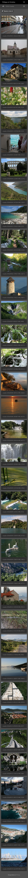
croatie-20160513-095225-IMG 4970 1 (14, 702)
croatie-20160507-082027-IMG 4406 (13, 321)
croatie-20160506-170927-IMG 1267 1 (14, 274)
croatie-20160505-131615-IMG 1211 (13, 226)
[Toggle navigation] (24, 2)
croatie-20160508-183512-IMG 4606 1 (14, 393)
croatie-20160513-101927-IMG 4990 (13, 750)
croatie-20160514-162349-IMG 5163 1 (14, 869)
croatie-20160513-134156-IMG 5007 (13, 773)
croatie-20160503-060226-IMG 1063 (13, 83)
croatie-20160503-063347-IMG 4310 (13, 107)
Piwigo (18, 875)
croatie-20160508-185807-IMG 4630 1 (14, 416)
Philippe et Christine (8, 2)
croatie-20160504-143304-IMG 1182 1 (14, 202)
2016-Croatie (10, 6)
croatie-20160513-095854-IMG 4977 (13, 726)
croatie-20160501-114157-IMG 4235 (13, 60)
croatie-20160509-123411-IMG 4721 (13, 512)
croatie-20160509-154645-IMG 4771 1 (14, 583)
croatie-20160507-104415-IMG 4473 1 (14, 345)
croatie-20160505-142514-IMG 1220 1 (14, 250)
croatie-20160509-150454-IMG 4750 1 (14, 535)
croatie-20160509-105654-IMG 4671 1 (14, 440)
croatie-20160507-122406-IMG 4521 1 (14, 369)
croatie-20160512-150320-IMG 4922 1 (14, 607)
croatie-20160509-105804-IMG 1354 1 (14, 464)
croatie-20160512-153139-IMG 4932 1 (14, 631)
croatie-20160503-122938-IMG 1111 (13, 131)
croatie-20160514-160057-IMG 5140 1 (14, 845)
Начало (3, 6)
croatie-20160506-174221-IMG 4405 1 (14, 297)
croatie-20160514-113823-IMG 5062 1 (14, 821)
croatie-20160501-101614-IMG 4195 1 (14, 36)
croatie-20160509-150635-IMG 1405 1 (14, 559)
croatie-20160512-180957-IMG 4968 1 (14, 678)
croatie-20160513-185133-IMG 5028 (13, 797)
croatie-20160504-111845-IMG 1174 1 (14, 179)
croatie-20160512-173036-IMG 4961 (13, 654)
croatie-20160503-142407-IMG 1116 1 (14, 155)
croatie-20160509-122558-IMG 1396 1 (14, 488)
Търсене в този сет (7, 11)
